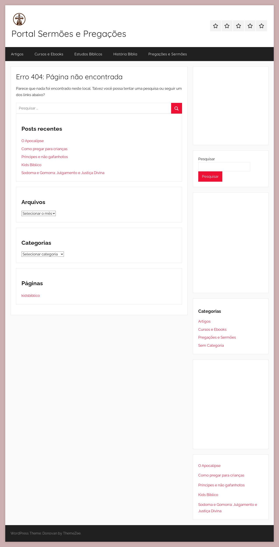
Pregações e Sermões (167, 54)
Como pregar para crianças (44, 149)
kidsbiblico (30, 295)
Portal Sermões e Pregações (68, 33)
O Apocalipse (32, 141)
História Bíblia (125, 54)
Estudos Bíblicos (88, 54)
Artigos (17, 54)
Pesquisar (206, 159)
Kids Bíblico (31, 165)
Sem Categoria (211, 345)
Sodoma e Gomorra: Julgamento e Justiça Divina (62, 173)
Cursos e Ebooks (49, 54)
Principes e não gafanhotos (44, 157)
